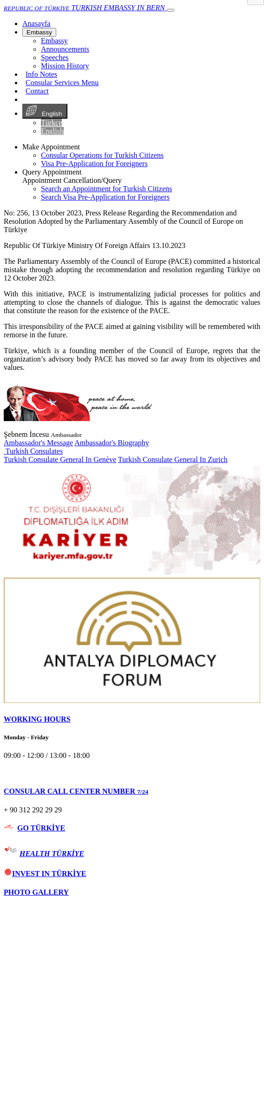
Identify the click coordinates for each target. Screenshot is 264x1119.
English (45, 111)
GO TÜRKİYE (41, 828)
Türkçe (51, 123)
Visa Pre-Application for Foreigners (94, 164)
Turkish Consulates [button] (33, 451)
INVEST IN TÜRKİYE (45, 874)
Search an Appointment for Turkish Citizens (106, 189)
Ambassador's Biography (111, 443)
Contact (37, 91)
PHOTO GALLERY (36, 892)
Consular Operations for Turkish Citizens (102, 155)
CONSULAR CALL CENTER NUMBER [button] (76, 791)
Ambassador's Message (38, 443)
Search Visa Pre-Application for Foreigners (105, 197)
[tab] (132, 719)
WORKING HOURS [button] (37, 719)
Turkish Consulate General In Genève (60, 459)
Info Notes (41, 74)
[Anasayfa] (36, 23)
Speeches (55, 57)
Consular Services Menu (62, 83)
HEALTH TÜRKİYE (52, 854)
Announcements (65, 49)
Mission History (65, 66)
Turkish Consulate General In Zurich (173, 459)
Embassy (39, 32)
